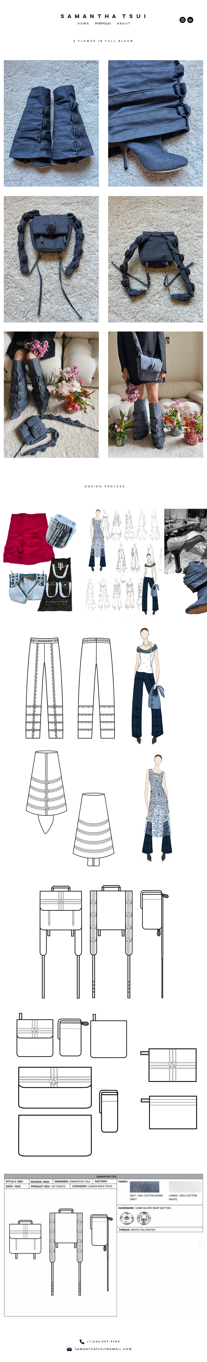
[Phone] (82, 1342)
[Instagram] (183, 20)
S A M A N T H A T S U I (104, 16)
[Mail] (69, 1349)
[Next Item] (199, 561)
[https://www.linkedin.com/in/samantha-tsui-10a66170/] (190, 20)
